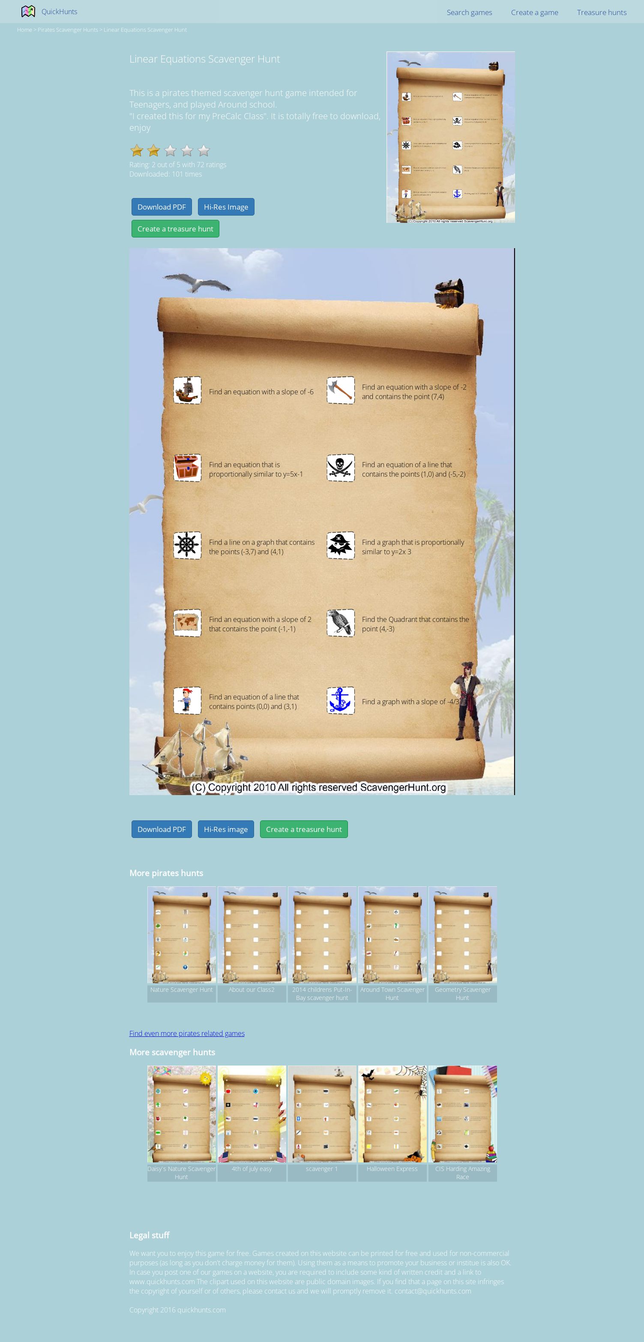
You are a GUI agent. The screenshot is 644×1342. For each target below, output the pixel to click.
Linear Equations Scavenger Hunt (145, 29)
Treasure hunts (602, 12)
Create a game (534, 12)
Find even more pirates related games (187, 1033)
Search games (469, 12)
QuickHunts (59, 11)
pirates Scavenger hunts (68, 29)
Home (24, 29)
